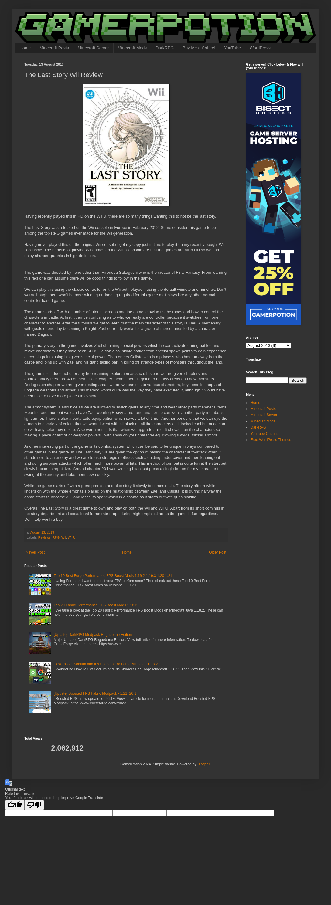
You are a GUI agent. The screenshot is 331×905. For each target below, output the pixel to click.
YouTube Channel (265, 434)
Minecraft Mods (132, 48)
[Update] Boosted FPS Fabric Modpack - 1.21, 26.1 (95, 693)
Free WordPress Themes (271, 440)
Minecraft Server (93, 48)
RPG (56, 537)
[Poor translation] (34, 805)
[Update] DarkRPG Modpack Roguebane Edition (93, 634)
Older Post (217, 552)
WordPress (260, 48)
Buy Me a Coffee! (199, 48)
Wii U (72, 537)
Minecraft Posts (54, 48)
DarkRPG (164, 48)
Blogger (203, 764)
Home (25, 48)
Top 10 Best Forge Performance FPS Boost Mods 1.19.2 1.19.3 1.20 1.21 (113, 576)
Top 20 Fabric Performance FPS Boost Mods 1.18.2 (95, 605)
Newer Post (35, 552)
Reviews (44, 537)
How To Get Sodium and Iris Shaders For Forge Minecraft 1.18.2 (106, 664)
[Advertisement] (284, 490)
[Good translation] (15, 805)
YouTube (232, 48)
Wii (63, 537)
